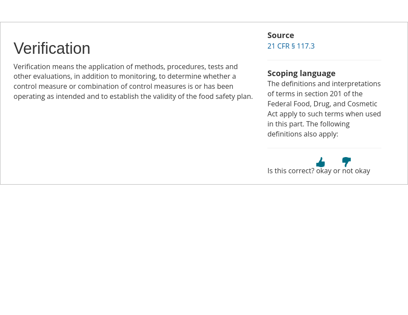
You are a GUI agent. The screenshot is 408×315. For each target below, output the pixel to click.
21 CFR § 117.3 (291, 46)
